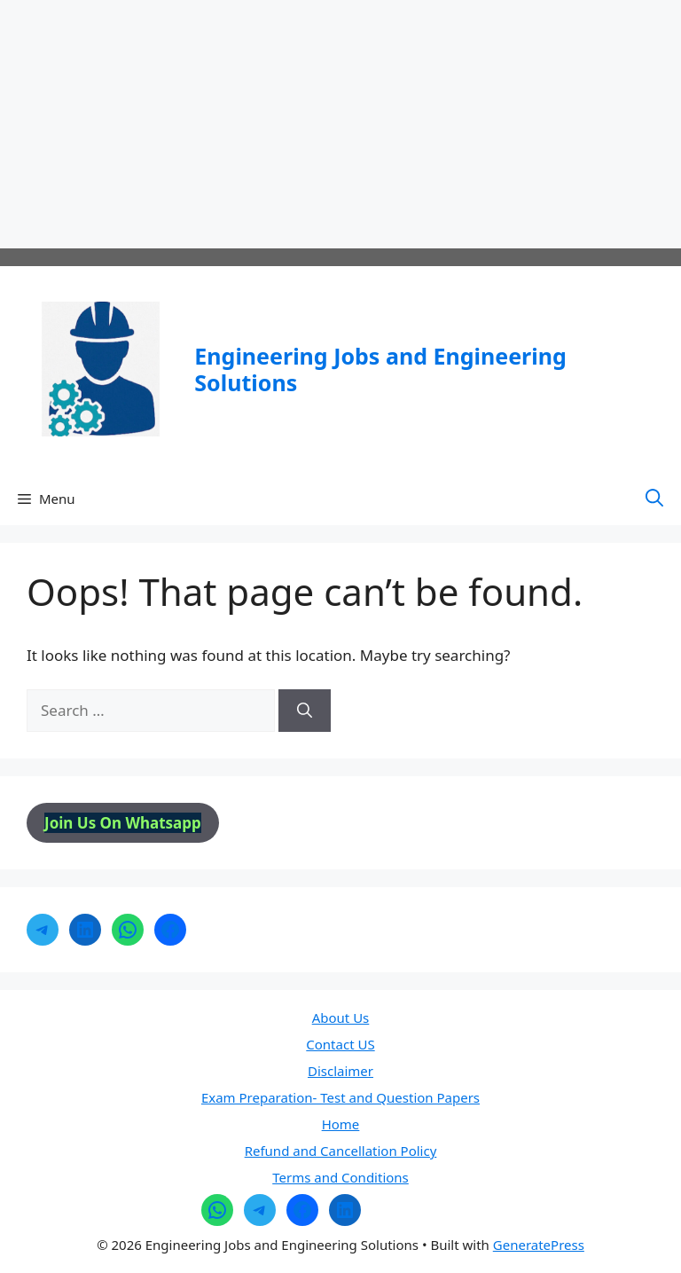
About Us (341, 1017)
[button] (654, 498)
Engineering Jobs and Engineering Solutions (380, 369)
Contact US (340, 1044)
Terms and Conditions (340, 1177)
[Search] (304, 710)
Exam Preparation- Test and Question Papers (340, 1097)
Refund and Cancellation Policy (341, 1150)
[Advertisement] (340, 124)
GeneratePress (538, 1244)
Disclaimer (340, 1071)
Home (341, 1124)
